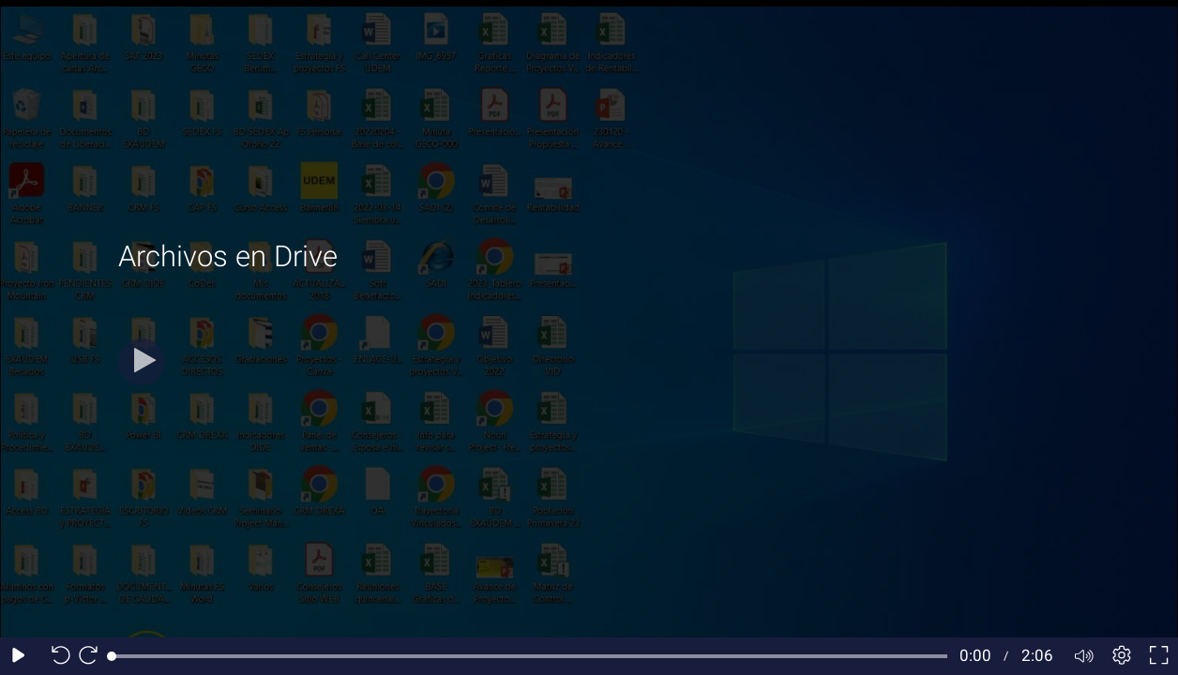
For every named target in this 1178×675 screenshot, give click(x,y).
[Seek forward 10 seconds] (93, 656)
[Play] (141, 361)
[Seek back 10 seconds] (56, 656)
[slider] (529, 656)
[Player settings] (1121, 656)
